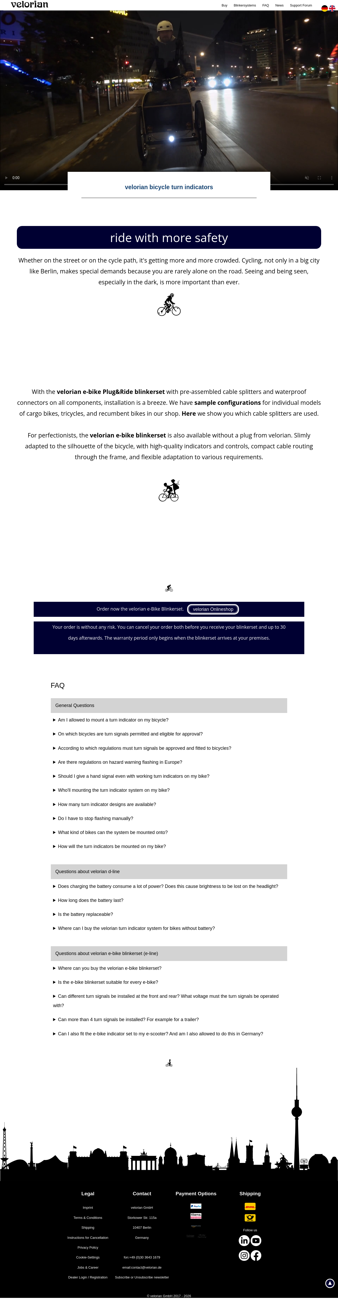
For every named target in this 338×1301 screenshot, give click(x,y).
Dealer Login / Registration (88, 1277)
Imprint (88, 1208)
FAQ (265, 5)
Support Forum (301, 5)
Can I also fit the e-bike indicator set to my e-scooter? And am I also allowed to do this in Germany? (160, 1033)
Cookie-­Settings (88, 1257)
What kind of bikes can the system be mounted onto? (113, 832)
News (279, 5)
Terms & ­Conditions (88, 1218)
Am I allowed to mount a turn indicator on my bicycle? (113, 720)
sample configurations (227, 402)
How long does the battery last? (90, 900)
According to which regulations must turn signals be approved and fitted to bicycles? (144, 748)
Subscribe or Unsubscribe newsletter (142, 1277)
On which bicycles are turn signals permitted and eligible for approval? (130, 734)
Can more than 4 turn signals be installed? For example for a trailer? (128, 1019)
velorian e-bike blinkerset (128, 435)
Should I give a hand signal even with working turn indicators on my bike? (133, 776)
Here (189, 413)
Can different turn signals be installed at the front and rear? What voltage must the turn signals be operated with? (166, 1001)
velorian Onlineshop (213, 609)
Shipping (87, 1227)
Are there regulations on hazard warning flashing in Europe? (120, 762)
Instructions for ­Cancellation (87, 1238)
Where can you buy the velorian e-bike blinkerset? (109, 968)
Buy (224, 5)
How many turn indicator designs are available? (107, 804)
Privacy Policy (88, 1247)
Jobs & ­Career (87, 1267)
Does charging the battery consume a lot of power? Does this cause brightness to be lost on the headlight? (168, 886)
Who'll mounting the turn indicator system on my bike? (114, 790)
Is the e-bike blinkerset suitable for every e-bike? (108, 982)
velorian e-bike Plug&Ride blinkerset (111, 391)
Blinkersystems (245, 5)
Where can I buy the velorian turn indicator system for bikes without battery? (136, 928)
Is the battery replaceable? (85, 914)
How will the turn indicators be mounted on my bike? (112, 846)
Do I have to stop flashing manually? (95, 818)
